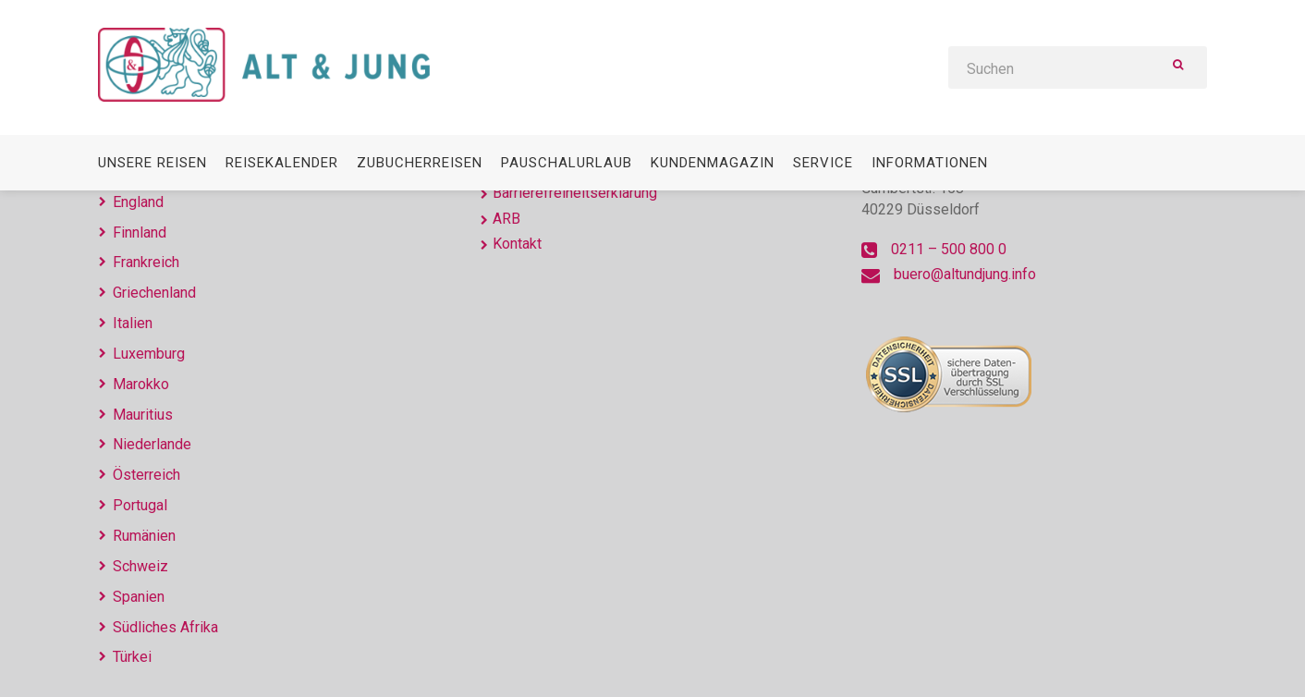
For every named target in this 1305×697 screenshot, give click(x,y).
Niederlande (152, 444)
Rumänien (144, 535)
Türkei (132, 657)
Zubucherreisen (419, 162)
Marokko (141, 384)
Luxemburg (149, 353)
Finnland (139, 232)
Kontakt (517, 243)
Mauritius (143, 414)
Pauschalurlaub (566, 162)
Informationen (930, 162)
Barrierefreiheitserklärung (575, 193)
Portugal (140, 505)
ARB (506, 218)
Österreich (146, 474)
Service (823, 162)
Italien (132, 323)
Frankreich (146, 262)
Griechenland (154, 292)
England (138, 202)
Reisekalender (282, 162)
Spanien (139, 596)
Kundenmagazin (712, 162)
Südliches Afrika (165, 627)
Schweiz (140, 566)
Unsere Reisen (152, 162)
